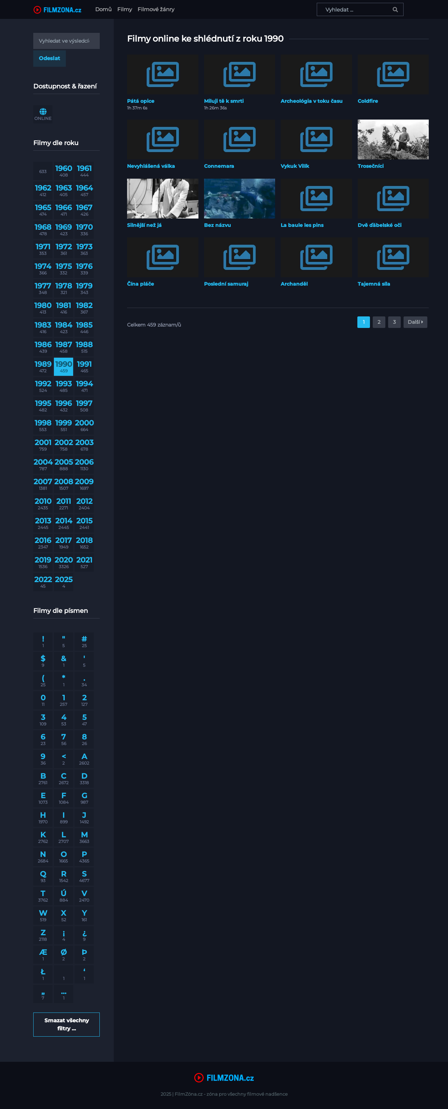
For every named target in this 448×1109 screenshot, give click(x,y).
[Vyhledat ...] (360, 9)
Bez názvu (217, 225)
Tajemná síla (374, 284)
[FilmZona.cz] (57, 9)
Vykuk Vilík (295, 166)
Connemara (219, 166)
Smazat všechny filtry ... (66, 1024)
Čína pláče (140, 284)
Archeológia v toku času (312, 101)
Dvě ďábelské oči (379, 225)
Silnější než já (144, 225)
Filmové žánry (156, 9)
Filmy (124, 9)
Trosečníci (371, 166)
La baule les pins (302, 225)
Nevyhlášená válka (151, 166)
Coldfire (368, 101)
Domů (104, 9)
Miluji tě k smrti (224, 101)
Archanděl (294, 284)
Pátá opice (140, 101)
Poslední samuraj (226, 284)
